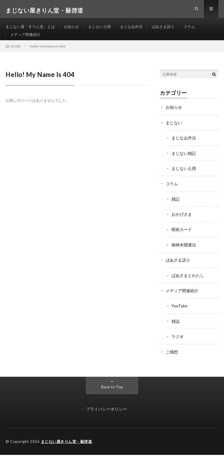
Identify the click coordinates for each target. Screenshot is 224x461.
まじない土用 (105, 29)
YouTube (180, 312)
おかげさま (182, 221)
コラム (200, 29)
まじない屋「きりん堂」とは (32, 29)
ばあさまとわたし (188, 282)
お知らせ (76, 29)
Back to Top (112, 393)
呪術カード (182, 236)
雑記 (176, 206)
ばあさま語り (172, 29)
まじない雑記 (184, 161)
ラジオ (178, 343)
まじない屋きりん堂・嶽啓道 (66, 448)
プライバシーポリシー (106, 415)
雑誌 (176, 327)
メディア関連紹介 (26, 39)
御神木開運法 (184, 252)
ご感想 (172, 358)
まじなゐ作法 (139, 29)
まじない (174, 130)
